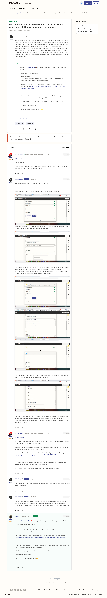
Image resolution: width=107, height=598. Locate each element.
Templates (86, 590)
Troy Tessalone (19, 154)
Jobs (71, 590)
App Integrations (97, 590)
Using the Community (84, 29)
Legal (94, 594)
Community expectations (85, 31)
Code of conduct (83, 26)
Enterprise (77, 590)
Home (9, 13)
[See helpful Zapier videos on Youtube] (24, 590)
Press (66, 590)
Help (45, 590)
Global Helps (18, 36)
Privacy (100, 594)
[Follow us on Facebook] (11, 590)
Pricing (40, 590)
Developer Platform (55, 590)
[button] (88, 3)
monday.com (19, 123)
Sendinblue (30, 123)
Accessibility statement (59, 582)
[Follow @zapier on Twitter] (21, 590)
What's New (35, 9)
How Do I (22, 13)
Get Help (11, 9)
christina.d (17, 516)
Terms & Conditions (46, 582)
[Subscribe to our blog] (18, 590)
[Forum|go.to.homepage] (21, 3)
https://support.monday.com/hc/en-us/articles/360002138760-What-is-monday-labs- (41, 455)
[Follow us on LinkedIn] (14, 590)
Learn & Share (22, 9)
